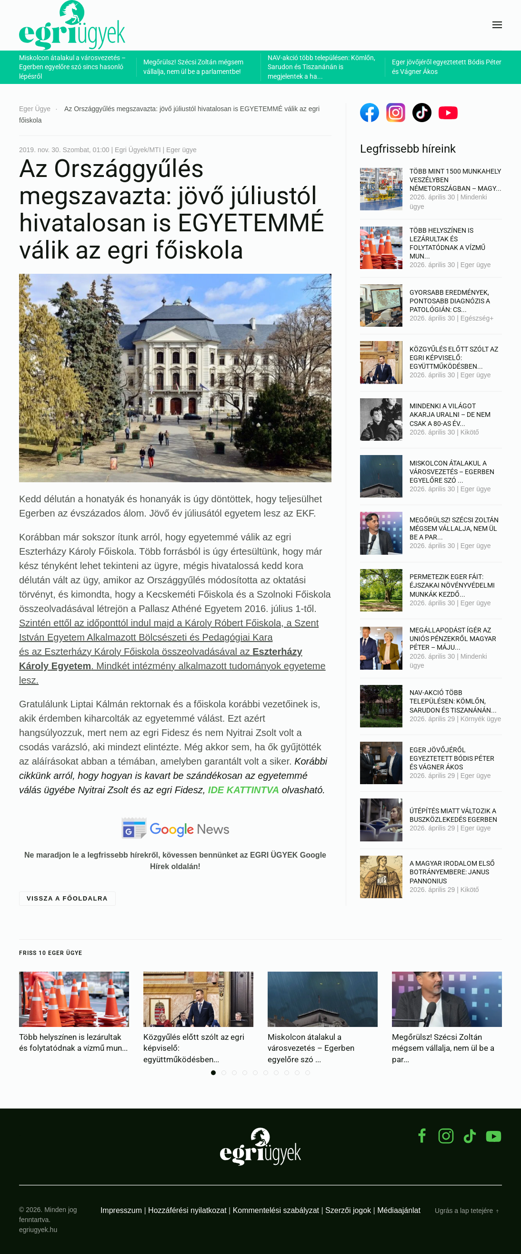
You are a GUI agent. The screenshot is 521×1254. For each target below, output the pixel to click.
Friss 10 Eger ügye (50, 953)
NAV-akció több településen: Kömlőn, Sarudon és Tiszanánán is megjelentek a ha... (321, 67)
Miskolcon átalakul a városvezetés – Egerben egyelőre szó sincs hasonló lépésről (72, 67)
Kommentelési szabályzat (276, 1210)
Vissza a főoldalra (67, 898)
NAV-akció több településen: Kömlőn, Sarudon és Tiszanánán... (453, 701)
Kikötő (470, 432)
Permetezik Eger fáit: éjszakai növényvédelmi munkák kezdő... (452, 585)
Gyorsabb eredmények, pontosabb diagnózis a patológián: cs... (450, 301)
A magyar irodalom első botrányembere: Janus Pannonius (452, 872)
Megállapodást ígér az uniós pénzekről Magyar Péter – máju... (453, 638)
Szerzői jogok (348, 1210)
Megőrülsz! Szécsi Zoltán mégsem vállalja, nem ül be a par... (454, 528)
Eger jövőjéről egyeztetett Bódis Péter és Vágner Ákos (452, 758)
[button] (497, 24)
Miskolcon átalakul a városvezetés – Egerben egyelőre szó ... (452, 471)
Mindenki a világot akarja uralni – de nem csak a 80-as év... (450, 414)
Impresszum (121, 1210)
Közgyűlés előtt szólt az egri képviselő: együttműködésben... (454, 357)
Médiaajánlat (399, 1210)
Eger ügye (476, 265)
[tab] (213, 1072)
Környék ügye (481, 719)
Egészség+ (477, 318)
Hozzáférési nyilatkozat (187, 1210)
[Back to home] (72, 25)
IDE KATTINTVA (243, 790)
